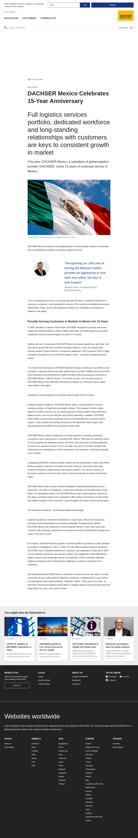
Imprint (41, 677)
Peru (33, 762)
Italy (87, 780)
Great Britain (90, 769)
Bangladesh (63, 744)
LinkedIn (111, 680)
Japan (61, 762)
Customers (29, 18)
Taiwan (61, 777)
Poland (88, 795)
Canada (34, 751)
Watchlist (123, 28)
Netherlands (90, 788)
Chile (33, 755)
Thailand (62, 780)
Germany (89, 766)
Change (112, 5)
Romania (89, 802)
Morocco (7, 744)
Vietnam (62, 784)
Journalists (48, 18)
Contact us (76, 684)
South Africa (9, 747)
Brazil (33, 747)
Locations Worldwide (80, 677)
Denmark (89, 755)
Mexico (34, 758)
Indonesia (62, 758)
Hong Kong (63, 751)
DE (101, 784)
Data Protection (44, 680)
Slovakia (89, 806)
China (61, 747)
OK (85, 5)
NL (98, 747)
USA (33, 766)
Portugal (89, 798)
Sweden (89, 813)
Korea (61, 766)
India (60, 755)
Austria (88, 744)
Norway (88, 791)
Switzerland (90, 817)
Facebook (111, 677)
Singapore (63, 773)
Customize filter (35, 79)
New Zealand (118, 747)
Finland (88, 758)
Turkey (88, 820)
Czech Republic (92, 751)
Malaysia (62, 769)
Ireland (88, 777)
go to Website (10, 12)
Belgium (89, 747)
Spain (88, 809)
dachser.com (56, 729)
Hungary (89, 773)
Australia (116, 744)
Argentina (35, 744)
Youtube (124, 677)
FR (94, 747)
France (88, 762)
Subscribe (17, 685)
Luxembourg (90, 784)
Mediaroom (11, 18)
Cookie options (44, 684)
